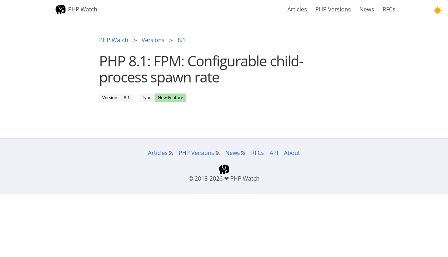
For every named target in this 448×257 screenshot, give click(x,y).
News (366, 9)
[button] (437, 10)
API (274, 153)
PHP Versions (333, 9)
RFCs (389, 9)
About (292, 153)
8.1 (127, 98)
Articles (297, 9)
